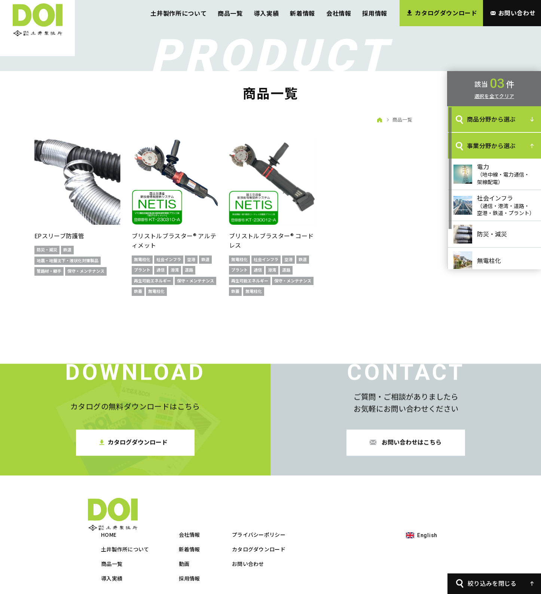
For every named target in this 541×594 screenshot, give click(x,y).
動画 (268, 530)
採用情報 (374, 13)
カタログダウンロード (342, 516)
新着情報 (302, 13)
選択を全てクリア (494, 95)
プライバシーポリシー (342, 501)
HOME (192, 501)
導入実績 (266, 13)
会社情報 (338, 13)
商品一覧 (230, 13)
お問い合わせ (332, 530)
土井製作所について (178, 13)
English (427, 502)
